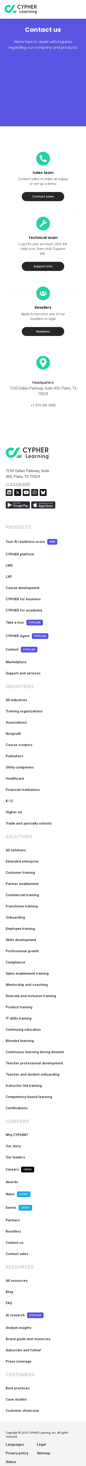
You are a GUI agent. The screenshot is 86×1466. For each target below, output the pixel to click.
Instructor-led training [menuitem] (24, 1067)
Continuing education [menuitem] (23, 1011)
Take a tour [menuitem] (24, 604)
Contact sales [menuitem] (17, 1235)
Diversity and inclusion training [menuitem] (31, 977)
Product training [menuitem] (19, 988)
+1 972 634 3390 (43, 386)
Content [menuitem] (21, 631)
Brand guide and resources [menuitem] (28, 1320)
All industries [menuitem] (16, 681)
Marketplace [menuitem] (16, 643)
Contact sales (43, 178)
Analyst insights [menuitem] (18, 1309)
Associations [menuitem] (16, 704)
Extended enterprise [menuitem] (22, 843)
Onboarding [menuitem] (15, 899)
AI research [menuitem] (25, 1296)
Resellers (43, 313)
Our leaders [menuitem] (15, 1138)
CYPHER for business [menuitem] (23, 580)
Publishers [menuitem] (14, 737)
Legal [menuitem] (41, 1426)
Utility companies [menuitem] (20, 749)
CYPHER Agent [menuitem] (27, 617)
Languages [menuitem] (15, 1426)
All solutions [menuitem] (16, 831)
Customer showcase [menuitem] (22, 1392)
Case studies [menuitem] (16, 1381)
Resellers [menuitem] (13, 1213)
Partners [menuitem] (13, 1201)
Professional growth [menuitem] (22, 932)
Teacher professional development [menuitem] (34, 1044)
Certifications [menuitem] (17, 1089)
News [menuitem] (18, 1175)
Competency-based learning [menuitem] (29, 1078)
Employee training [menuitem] (20, 910)
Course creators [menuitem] (19, 726)
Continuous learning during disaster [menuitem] (35, 1033)
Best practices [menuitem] (18, 1369)
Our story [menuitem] (13, 1127)
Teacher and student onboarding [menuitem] (32, 1056)
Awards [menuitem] (12, 1163)
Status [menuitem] (11, 1443)
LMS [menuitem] (9, 547)
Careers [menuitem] (20, 1151)
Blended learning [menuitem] (20, 1022)
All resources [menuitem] (17, 1262)
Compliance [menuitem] (15, 943)
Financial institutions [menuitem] (23, 771)
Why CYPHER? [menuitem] (17, 1116)
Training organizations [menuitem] (24, 692)
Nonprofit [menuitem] (13, 715)
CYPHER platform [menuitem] (20, 535)
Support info (43, 248)
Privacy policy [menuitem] (17, 1434)
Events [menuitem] (19, 1189)
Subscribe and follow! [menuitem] (23, 1331)
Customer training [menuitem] (20, 854)
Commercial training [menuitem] (22, 876)
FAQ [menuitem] (9, 1284)
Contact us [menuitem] (14, 1224)
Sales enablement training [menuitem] (27, 955)
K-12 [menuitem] (9, 782)
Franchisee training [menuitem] (22, 887)
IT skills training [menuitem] (18, 1000)
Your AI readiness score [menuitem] (31, 523)
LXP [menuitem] (9, 558)
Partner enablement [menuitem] (22, 865)
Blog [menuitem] (9, 1273)
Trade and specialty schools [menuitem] (29, 805)
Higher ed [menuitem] (14, 793)
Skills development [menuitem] (21, 921)
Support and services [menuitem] (23, 654)
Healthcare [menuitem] (15, 760)
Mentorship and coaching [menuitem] (27, 966)
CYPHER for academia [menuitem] (24, 592)
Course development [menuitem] (22, 569)
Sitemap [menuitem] (43, 1434)
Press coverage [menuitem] (18, 1343)
